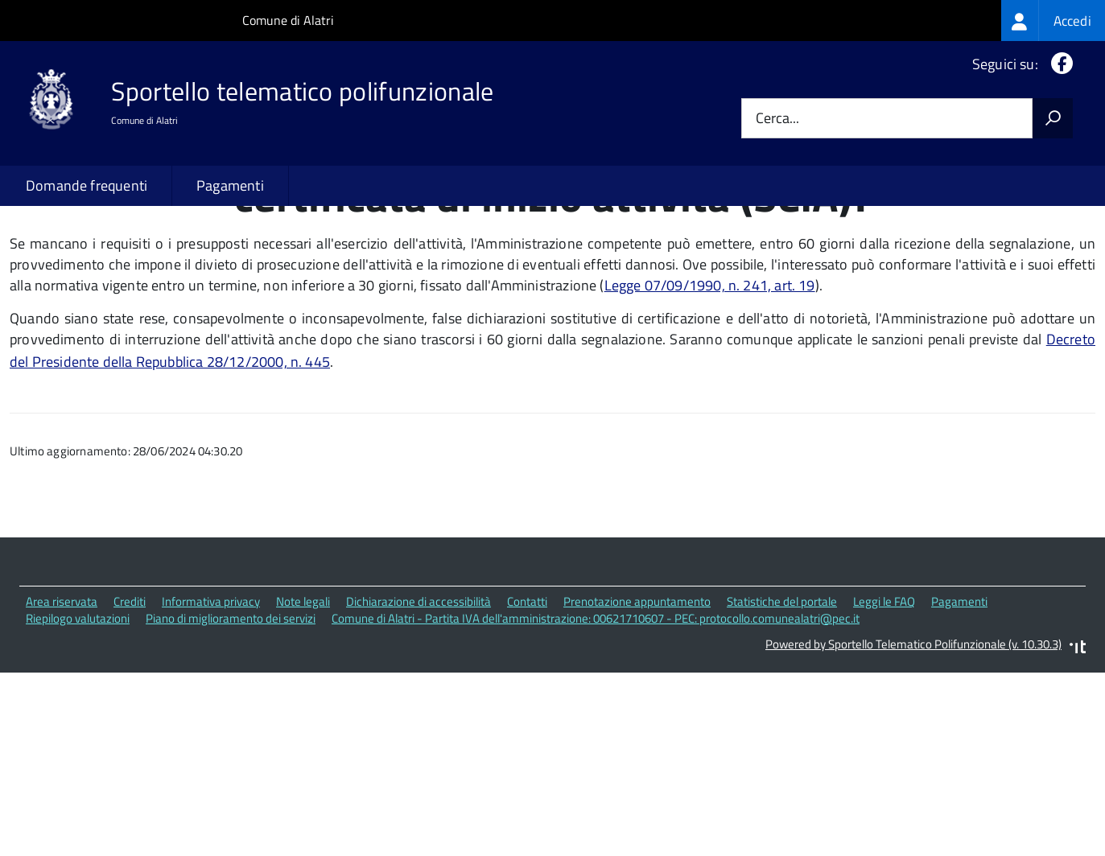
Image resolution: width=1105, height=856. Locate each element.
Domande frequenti (86, 185)
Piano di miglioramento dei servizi (230, 727)
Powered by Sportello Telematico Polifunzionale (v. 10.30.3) (913, 753)
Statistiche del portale (782, 711)
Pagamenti (230, 185)
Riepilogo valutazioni (78, 727)
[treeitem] (1053, 20)
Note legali (303, 711)
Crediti (129, 711)
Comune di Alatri (288, 20)
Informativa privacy (211, 711)
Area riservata (61, 711)
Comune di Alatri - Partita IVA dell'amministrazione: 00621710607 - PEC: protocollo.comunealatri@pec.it (596, 727)
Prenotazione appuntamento (637, 711)
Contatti (527, 711)
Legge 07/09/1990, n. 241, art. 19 (709, 394)
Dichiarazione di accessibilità (418, 711)
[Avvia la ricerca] (1053, 118)
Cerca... (777, 118)
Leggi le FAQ (884, 711)
